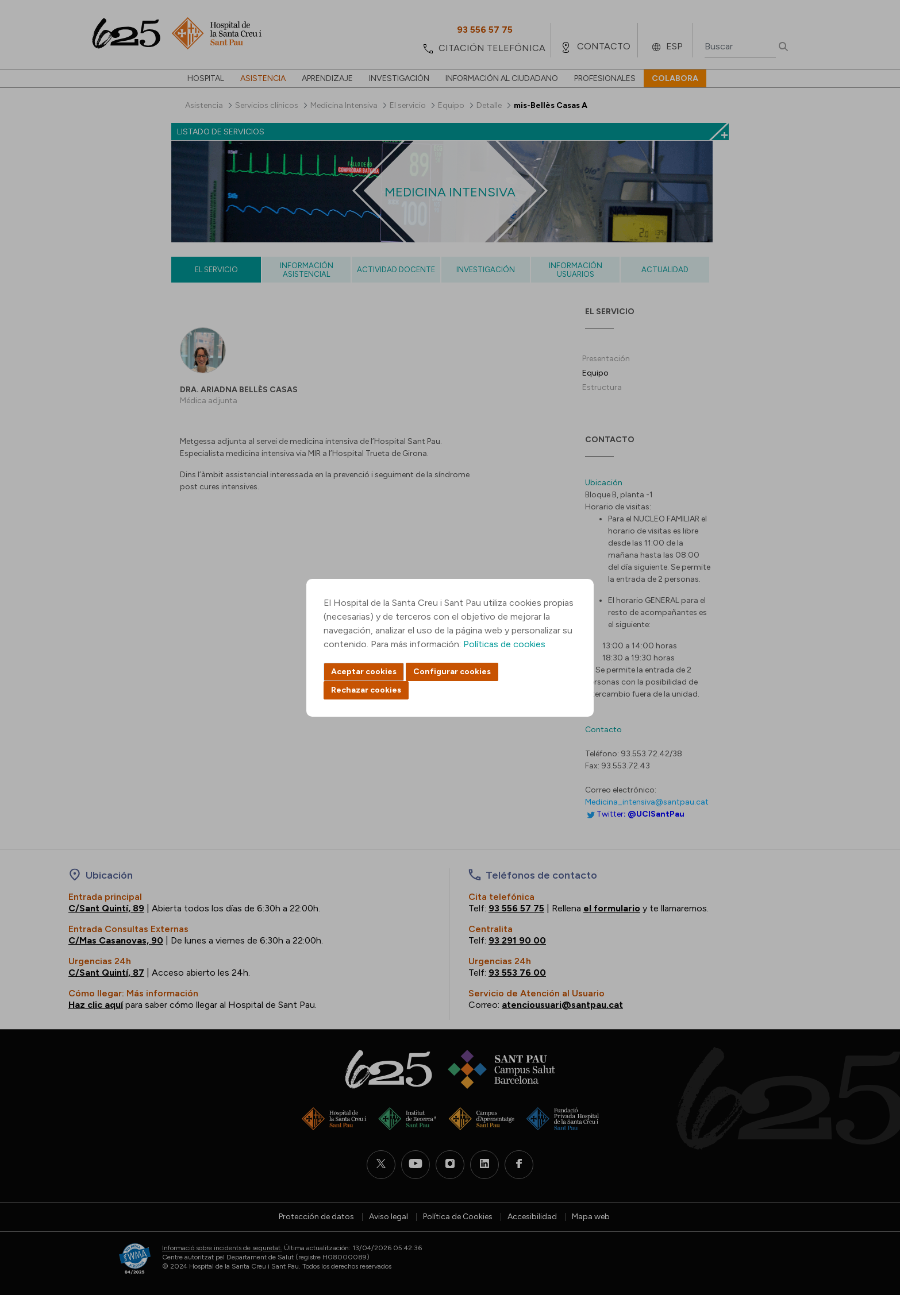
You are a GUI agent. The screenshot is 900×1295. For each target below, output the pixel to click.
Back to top (871, 1223)
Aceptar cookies (364, 672)
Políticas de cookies (504, 644)
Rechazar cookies (366, 690)
